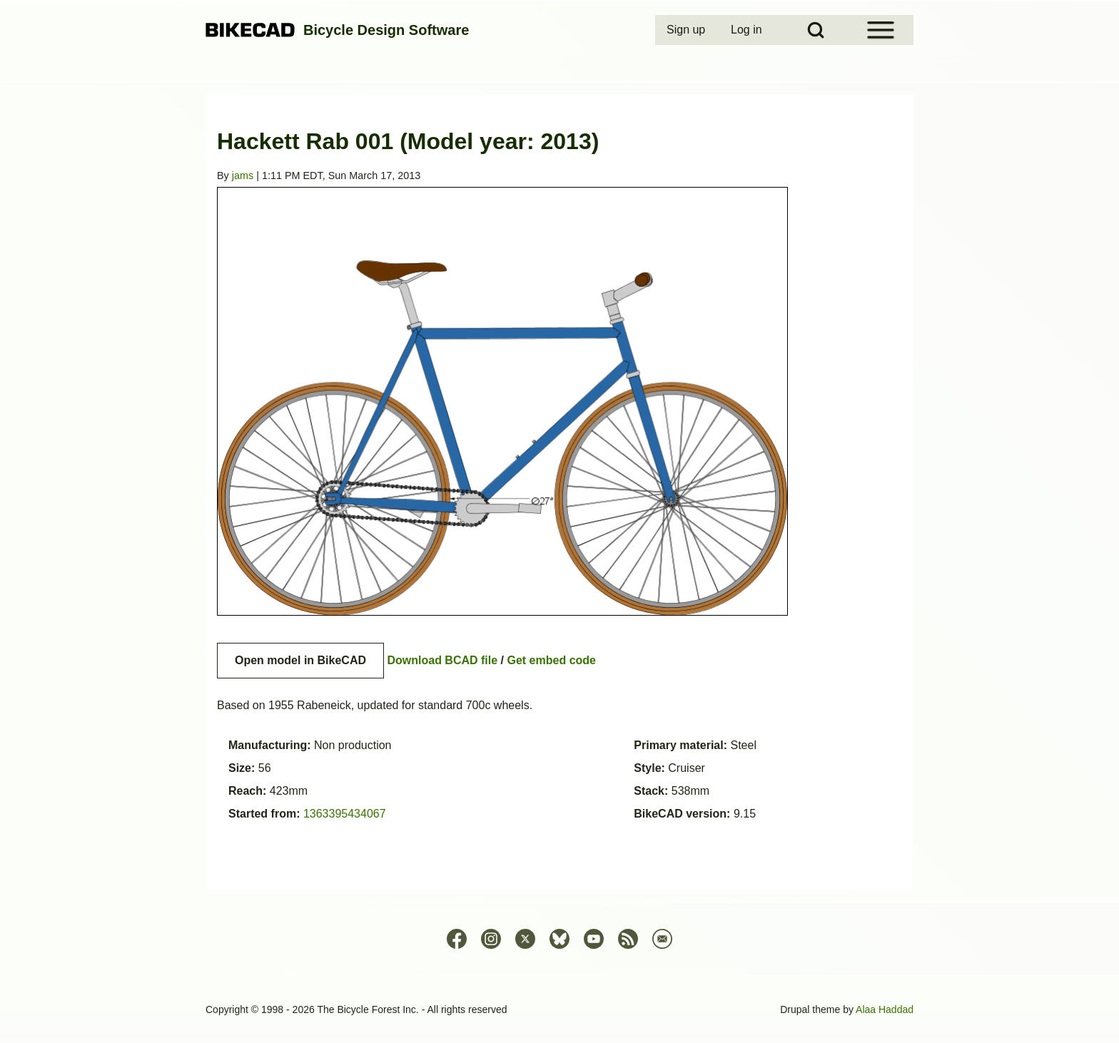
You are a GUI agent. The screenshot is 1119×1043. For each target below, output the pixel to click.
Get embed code (551, 660)
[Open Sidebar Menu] (880, 30)
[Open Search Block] (816, 30)
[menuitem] (687, 30)
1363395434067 (344, 814)
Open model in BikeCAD (300, 660)
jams (242, 175)
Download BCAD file (442, 660)
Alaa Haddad (884, 1009)
